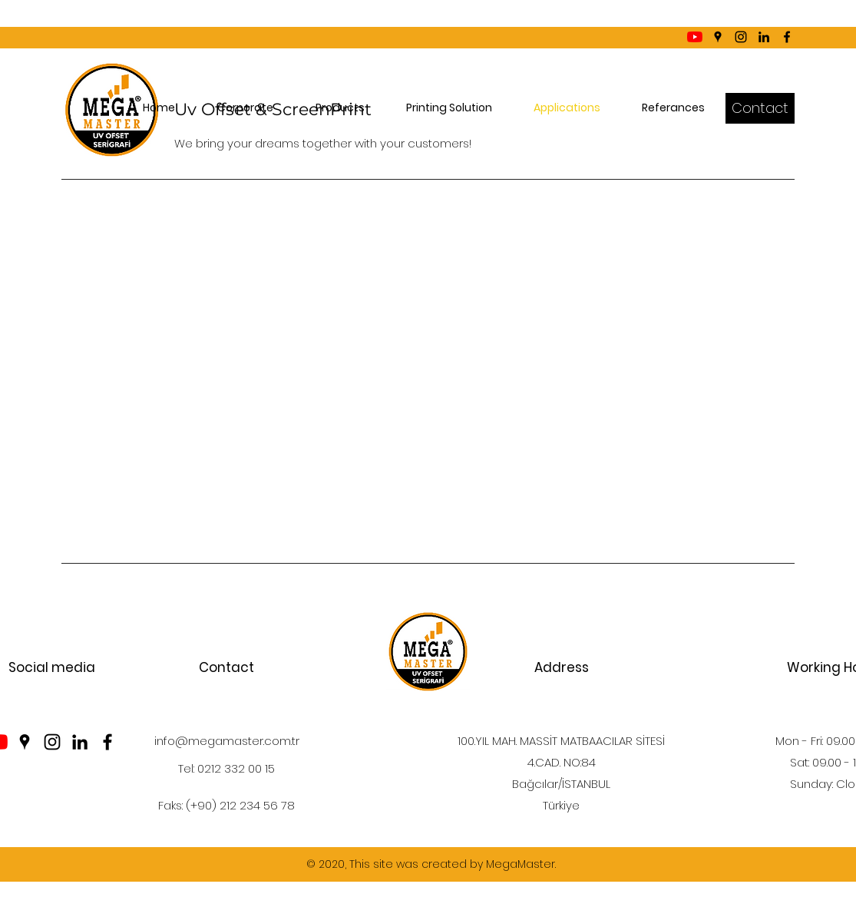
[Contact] (760, 108)
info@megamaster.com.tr (226, 741)
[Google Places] (717, 37)
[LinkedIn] (764, 37)
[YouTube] (694, 37)
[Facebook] (787, 37)
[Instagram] (741, 37)
